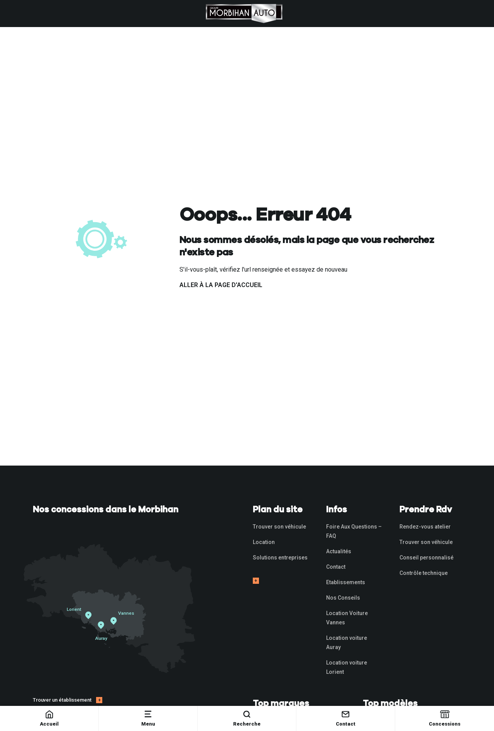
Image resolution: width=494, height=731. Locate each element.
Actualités (338, 551)
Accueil (49, 718)
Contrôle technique (423, 573)
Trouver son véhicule (279, 527)
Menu (148, 718)
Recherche (247, 718)
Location (264, 542)
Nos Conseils (343, 598)
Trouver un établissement (62, 700)
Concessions (444, 718)
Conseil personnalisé (426, 557)
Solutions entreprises (280, 557)
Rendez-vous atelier (425, 527)
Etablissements (345, 582)
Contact (345, 718)
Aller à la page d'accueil (220, 285)
